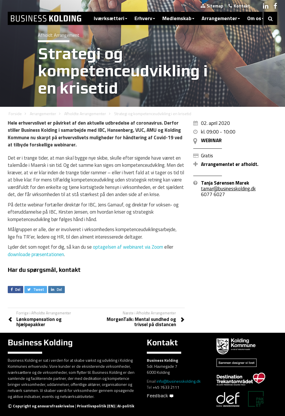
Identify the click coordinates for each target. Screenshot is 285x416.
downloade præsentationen (36, 254)
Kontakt (239, 6)
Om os (255, 18)
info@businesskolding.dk (179, 381)
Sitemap (212, 6)
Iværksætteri (110, 18)
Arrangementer (221, 18)
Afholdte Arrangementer (85, 114)
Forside (15, 114)
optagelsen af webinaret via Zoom (128, 247)
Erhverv (144, 18)
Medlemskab (178, 18)
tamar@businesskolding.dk (228, 188)
